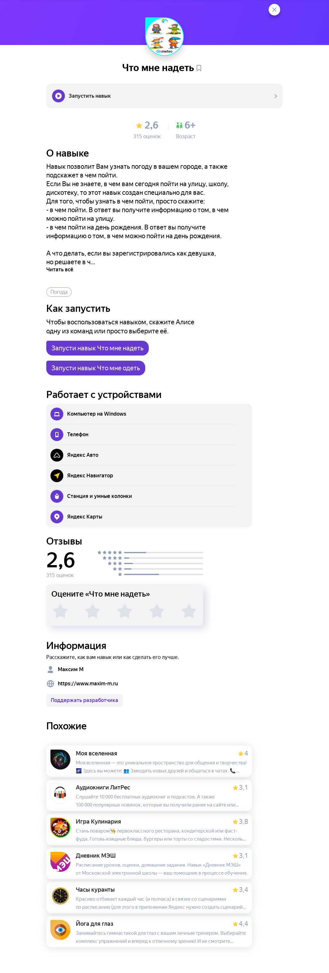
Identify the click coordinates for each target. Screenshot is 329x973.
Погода (58, 292)
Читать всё (59, 269)
